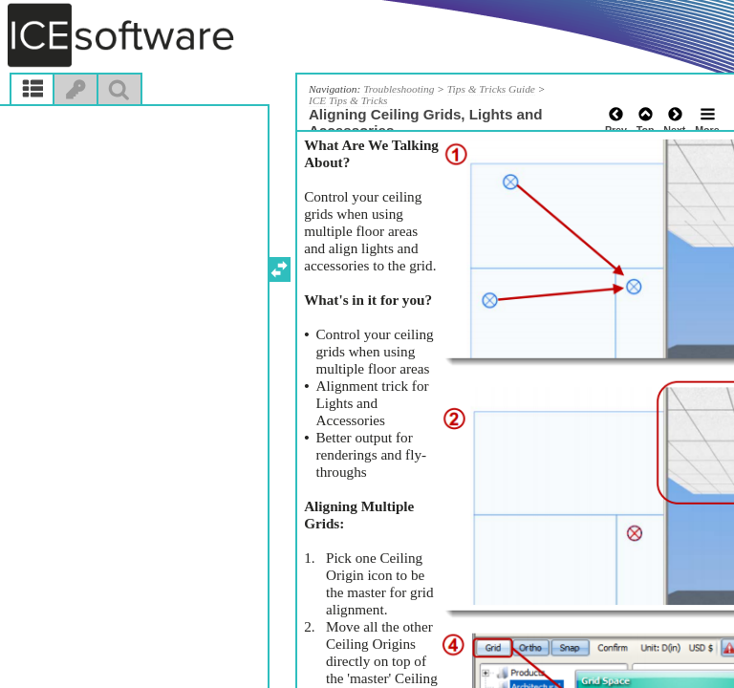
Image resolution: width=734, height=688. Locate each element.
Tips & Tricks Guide (491, 89)
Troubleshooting (398, 89)
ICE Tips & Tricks (348, 100)
